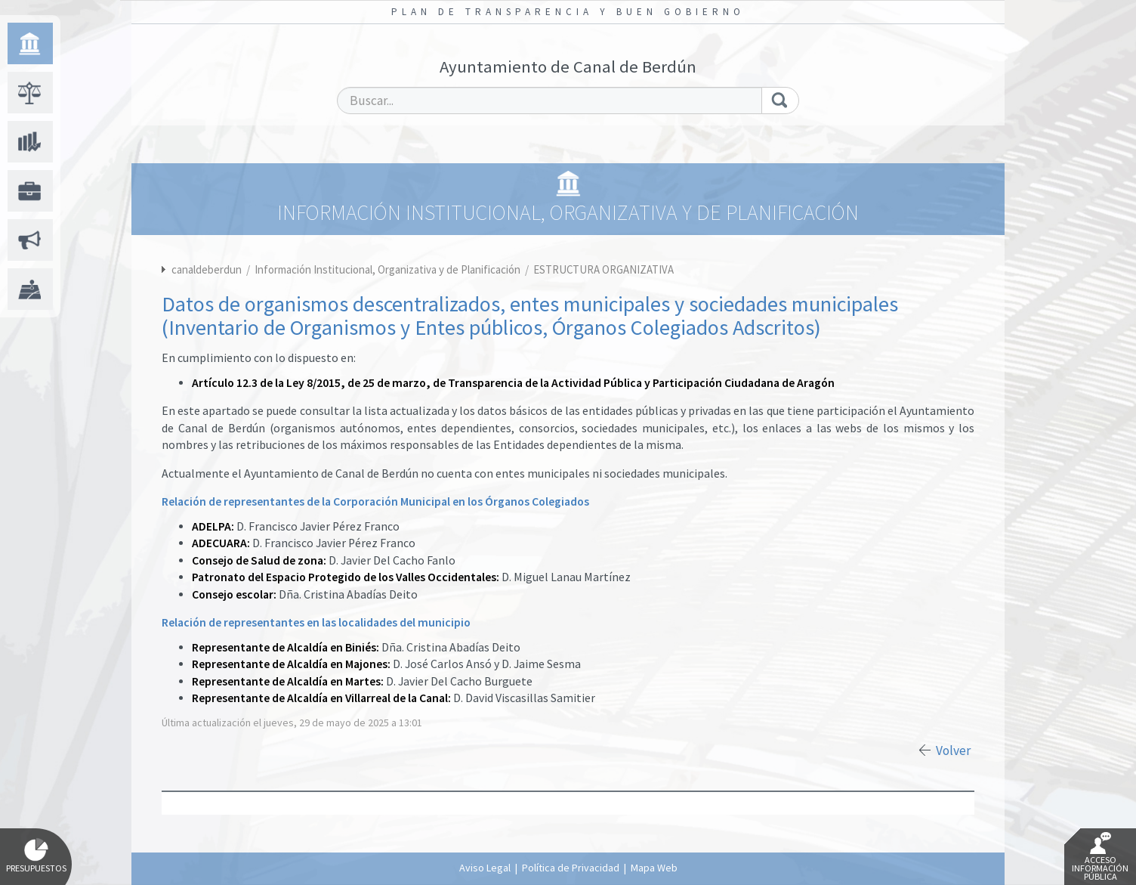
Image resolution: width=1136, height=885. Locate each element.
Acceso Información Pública (1100, 857)
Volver (953, 750)
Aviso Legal (485, 867)
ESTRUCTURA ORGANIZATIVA (603, 269)
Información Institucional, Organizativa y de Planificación (389, 269)
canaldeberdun (206, 269)
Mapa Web (654, 867)
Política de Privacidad (570, 867)
